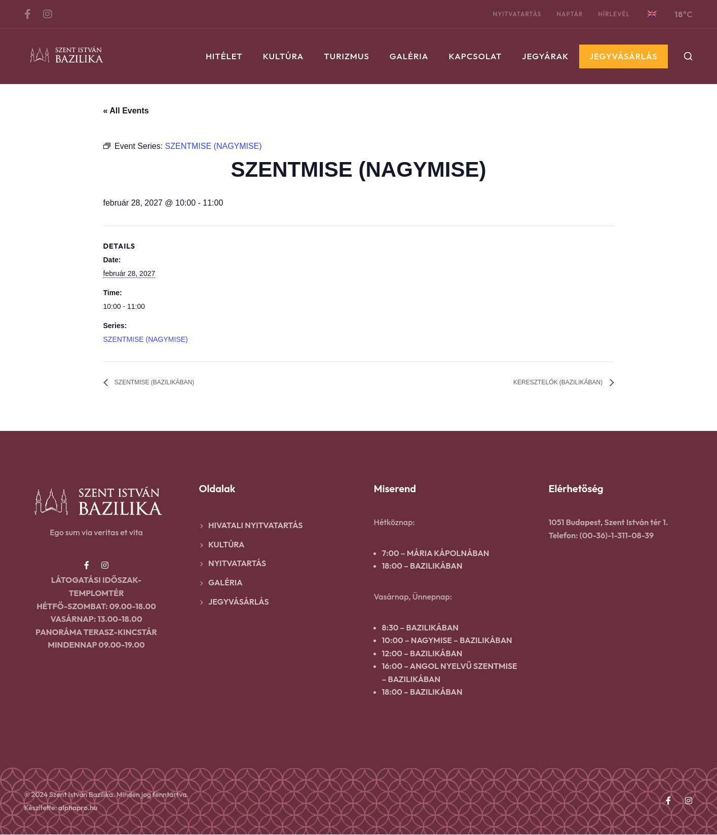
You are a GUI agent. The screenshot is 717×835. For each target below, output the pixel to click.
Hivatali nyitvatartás (255, 526)
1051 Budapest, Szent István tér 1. (608, 523)
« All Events (126, 110)
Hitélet (224, 56)
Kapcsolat (475, 56)
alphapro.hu (77, 808)
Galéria (409, 56)
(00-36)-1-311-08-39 (617, 536)
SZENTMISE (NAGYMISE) (145, 339)
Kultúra (283, 56)
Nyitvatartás (517, 14)
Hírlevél (614, 14)
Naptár (569, 14)
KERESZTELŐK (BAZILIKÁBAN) (543, 383)
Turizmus (346, 56)
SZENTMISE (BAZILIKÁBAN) (167, 383)
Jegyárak (545, 56)
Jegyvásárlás (623, 56)
